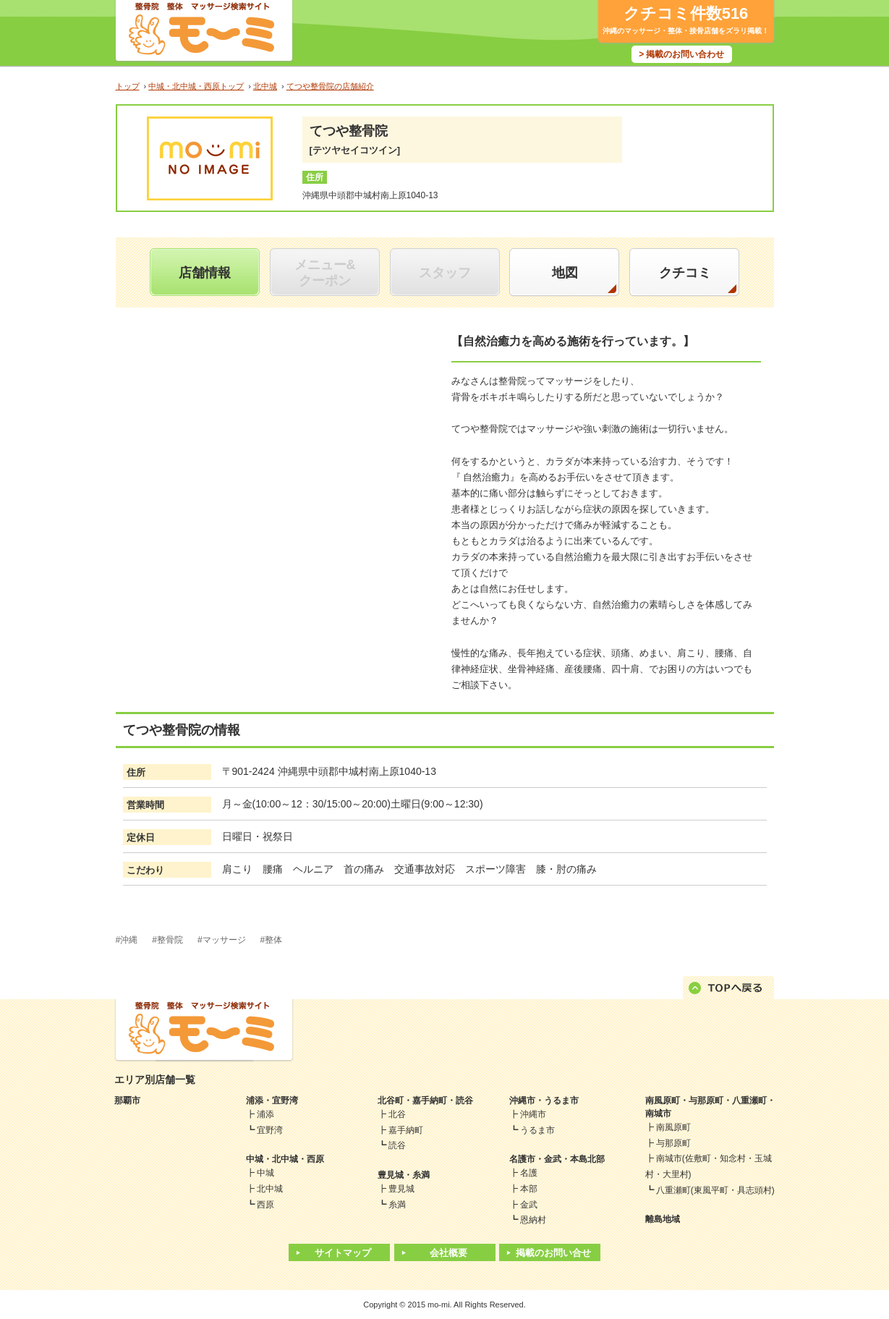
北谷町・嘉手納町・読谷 (425, 1100)
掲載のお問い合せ (553, 1252)
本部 (528, 1189)
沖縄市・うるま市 (544, 1100)
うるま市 (537, 1130)
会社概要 (448, 1252)
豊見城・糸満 (404, 1175)
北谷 (397, 1114)
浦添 (265, 1114)
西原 (265, 1205)
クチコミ (685, 273)
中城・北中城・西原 (285, 1159)
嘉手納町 (405, 1130)
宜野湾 (270, 1130)
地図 (565, 273)
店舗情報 (205, 273)
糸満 (397, 1205)
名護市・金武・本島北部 (557, 1159)
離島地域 (662, 1219)
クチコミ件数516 (686, 13)
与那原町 (673, 1143)
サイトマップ (343, 1252)
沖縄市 (533, 1114)
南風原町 (673, 1127)
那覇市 (127, 1100)
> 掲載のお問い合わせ (681, 54)
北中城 (270, 1189)
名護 (528, 1173)
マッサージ (224, 940)
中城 (265, 1173)
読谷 (397, 1145)
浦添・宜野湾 (272, 1100)
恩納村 (533, 1220)
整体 (273, 940)
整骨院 (170, 940)
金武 (528, 1205)
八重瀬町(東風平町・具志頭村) (715, 1190)
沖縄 (128, 940)
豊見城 (401, 1189)
